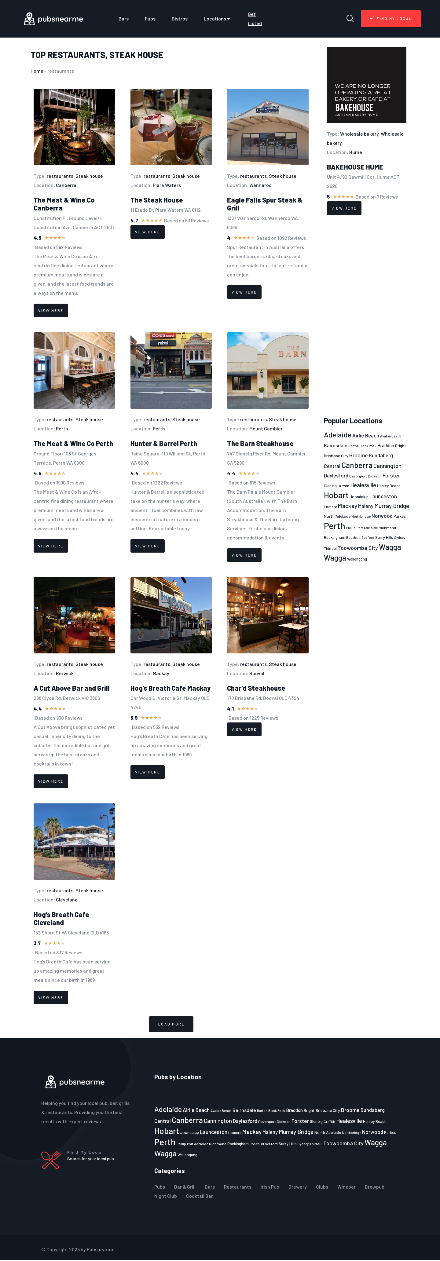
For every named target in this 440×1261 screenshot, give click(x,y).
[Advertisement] (366, 316)
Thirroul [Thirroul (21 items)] (330, 548)
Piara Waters (167, 185)
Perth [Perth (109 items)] (334, 525)
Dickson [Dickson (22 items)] (375, 476)
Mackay (161, 673)
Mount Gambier (266, 428)
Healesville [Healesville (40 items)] (363, 485)
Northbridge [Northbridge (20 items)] (361, 516)
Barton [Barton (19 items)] (353, 446)
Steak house (136, 54)
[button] (171, 1024)
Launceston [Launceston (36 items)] (383, 496)
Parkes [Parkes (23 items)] (400, 516)
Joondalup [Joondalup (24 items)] (359, 496)
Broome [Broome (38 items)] (358, 455)
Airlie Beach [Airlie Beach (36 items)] (365, 435)
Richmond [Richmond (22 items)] (387, 527)
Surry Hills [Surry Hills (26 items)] (384, 537)
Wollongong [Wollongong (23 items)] (357, 559)
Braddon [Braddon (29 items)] (385, 445)
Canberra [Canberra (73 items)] (356, 465)
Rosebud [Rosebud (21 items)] (353, 537)
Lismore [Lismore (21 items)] (330, 506)
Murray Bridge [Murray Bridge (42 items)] (391, 505)
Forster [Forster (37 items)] (391, 475)
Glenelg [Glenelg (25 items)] (330, 485)
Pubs (150, 18)
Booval (256, 673)
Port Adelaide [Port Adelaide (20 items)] (367, 528)
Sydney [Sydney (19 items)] (399, 537)
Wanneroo (260, 185)
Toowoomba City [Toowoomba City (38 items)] (358, 547)
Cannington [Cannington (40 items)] (387, 465)
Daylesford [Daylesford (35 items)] (336, 475)
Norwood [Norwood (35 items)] (382, 516)
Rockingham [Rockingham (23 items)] (334, 537)
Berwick (65, 673)
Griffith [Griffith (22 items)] (343, 486)
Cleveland (67, 899)
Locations (218, 18)
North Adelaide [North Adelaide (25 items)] (337, 516)
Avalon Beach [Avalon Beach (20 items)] (390, 436)
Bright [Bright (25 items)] (400, 445)
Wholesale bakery (359, 134)
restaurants (76, 54)
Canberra (66, 185)
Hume (355, 152)
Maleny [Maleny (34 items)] (365, 506)
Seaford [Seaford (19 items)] (367, 537)
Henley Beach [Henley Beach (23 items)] (389, 485)
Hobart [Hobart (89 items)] (336, 495)
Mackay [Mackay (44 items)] (347, 505)
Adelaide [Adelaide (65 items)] (337, 434)
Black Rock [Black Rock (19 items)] (368, 446)
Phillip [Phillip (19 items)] (351, 528)
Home (37, 71)
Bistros (180, 18)
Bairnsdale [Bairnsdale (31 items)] (335, 445)
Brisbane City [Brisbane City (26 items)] (336, 455)
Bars (124, 18)
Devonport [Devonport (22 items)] (358, 476)
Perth (62, 428)
